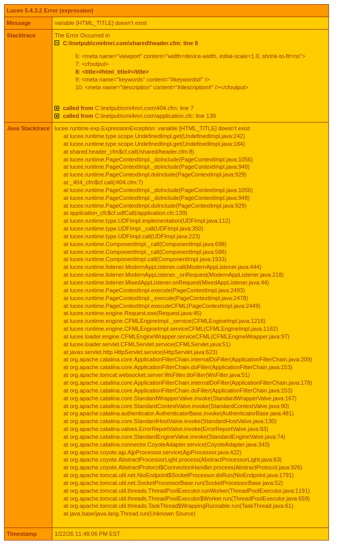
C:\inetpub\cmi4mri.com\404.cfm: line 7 (128, 108)
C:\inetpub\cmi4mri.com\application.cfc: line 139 (139, 116)
